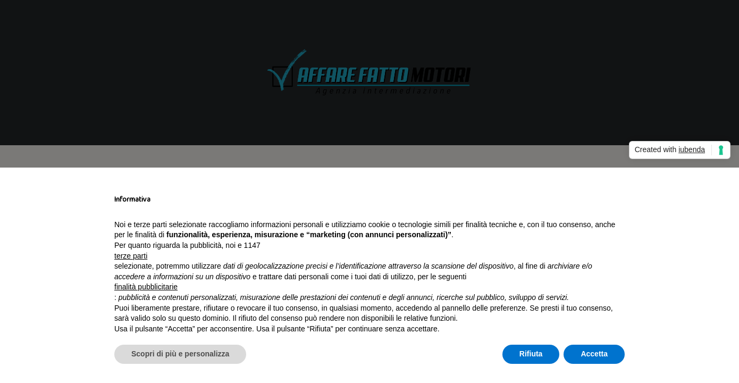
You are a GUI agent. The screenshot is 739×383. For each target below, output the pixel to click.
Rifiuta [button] (531, 353)
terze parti (130, 256)
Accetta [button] (594, 353)
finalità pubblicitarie (146, 286)
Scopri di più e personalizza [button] (180, 353)
